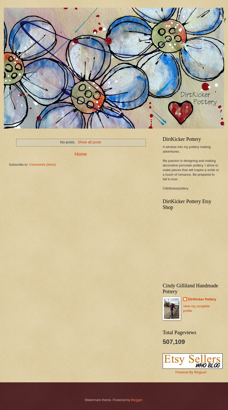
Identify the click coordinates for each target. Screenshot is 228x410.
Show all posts (89, 142)
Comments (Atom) (42, 164)
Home (81, 154)
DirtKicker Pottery (202, 299)
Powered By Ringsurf (190, 372)
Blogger (136, 400)
